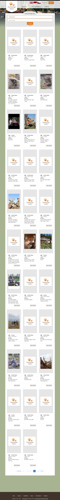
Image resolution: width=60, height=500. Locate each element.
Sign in (51, 2)
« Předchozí (18, 471)
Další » (42, 471)
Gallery (46, 6)
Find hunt (30, 23)
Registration (44, 2)
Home (14, 495)
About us (24, 6)
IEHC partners (35, 6)
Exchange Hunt (25, 498)
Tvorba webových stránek (39, 498)
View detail (17, 65)
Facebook (45, 495)
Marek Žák (46, 498)
